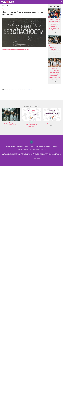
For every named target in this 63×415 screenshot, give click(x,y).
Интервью (47, 146)
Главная (3, 5)
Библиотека (39, 146)
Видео (4, 9)
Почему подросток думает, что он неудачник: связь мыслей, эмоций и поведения (54, 49)
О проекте (19, 149)
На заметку (26, 49)
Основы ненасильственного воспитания (31, 124)
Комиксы (55, 146)
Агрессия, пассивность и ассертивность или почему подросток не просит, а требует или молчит (54, 74)
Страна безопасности (17, 49)
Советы (27, 146)
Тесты (32, 146)
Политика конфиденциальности (38, 149)
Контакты (26, 149)
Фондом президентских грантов (40, 155)
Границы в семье (52, 123)
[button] (61, 2)
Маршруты (31, 128)
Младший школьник (6, 49)
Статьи (54, 32)
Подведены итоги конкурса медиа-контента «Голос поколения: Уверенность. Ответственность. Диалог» (54, 25)
